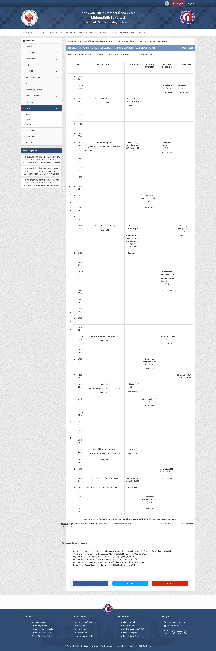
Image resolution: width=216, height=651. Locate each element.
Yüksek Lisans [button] (55, 32)
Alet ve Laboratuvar (34, 77)
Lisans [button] (40, 32)
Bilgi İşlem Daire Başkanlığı (127, 646)
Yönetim (29, 46)
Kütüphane (81, 625)
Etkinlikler (29, 124)
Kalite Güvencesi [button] (108, 32)
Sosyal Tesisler (82, 629)
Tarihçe (29, 65)
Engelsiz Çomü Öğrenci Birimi (88, 622)
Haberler (29, 119)
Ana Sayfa (27, 32)
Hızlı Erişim (178, 3)
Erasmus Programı (130, 632)
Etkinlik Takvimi (32, 136)
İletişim (142, 32)
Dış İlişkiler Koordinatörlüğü (133, 629)
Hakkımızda (30, 59)
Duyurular (29, 114)
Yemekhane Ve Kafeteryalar (87, 636)
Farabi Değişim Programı (132, 636)
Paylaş (90, 583)
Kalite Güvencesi (33, 96)
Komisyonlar (31, 84)
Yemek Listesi (82, 632)
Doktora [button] (70, 32)
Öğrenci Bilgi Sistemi (39, 625)
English (191, 3)
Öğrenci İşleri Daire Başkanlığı (42, 629)
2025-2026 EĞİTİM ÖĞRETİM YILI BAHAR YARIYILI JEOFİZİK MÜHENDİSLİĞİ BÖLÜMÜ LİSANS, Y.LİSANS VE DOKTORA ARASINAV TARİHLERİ (41, 171)
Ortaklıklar (30, 71)
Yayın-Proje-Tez (32, 52)
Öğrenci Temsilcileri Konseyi (42, 632)
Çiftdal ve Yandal (127, 32)
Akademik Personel (87, 32)
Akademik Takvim (38, 622)
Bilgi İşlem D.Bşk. (129, 622)
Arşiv (28, 108)
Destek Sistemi (128, 625)
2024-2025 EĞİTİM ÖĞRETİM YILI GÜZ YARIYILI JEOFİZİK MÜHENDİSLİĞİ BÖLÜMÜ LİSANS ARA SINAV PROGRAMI (140, 41)
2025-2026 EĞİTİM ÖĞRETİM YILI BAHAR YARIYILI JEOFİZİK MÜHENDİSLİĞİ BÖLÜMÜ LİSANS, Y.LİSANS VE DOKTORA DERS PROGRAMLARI (41, 183)
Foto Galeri (30, 130)
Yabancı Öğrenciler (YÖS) (41, 636)
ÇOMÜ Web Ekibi (145, 646)
